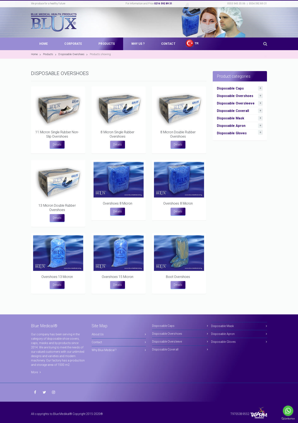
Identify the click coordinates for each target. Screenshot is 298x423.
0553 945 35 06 (236, 3)
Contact (119, 342)
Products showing (100, 54)
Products (49, 54)
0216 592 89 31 (163, 3)
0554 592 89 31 (258, 3)
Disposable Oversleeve (180, 341)
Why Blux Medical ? (119, 350)
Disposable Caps (180, 326)
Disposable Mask (239, 326)
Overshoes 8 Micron (117, 203)
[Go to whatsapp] (288, 411)
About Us (119, 334)
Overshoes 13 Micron (57, 277)
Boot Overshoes (178, 277)
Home (36, 54)
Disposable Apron (239, 334)
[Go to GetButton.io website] (288, 418)
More (36, 372)
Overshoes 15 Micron (117, 277)
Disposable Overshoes (73, 54)
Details (57, 144)
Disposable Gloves (239, 342)
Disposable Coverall (180, 349)
